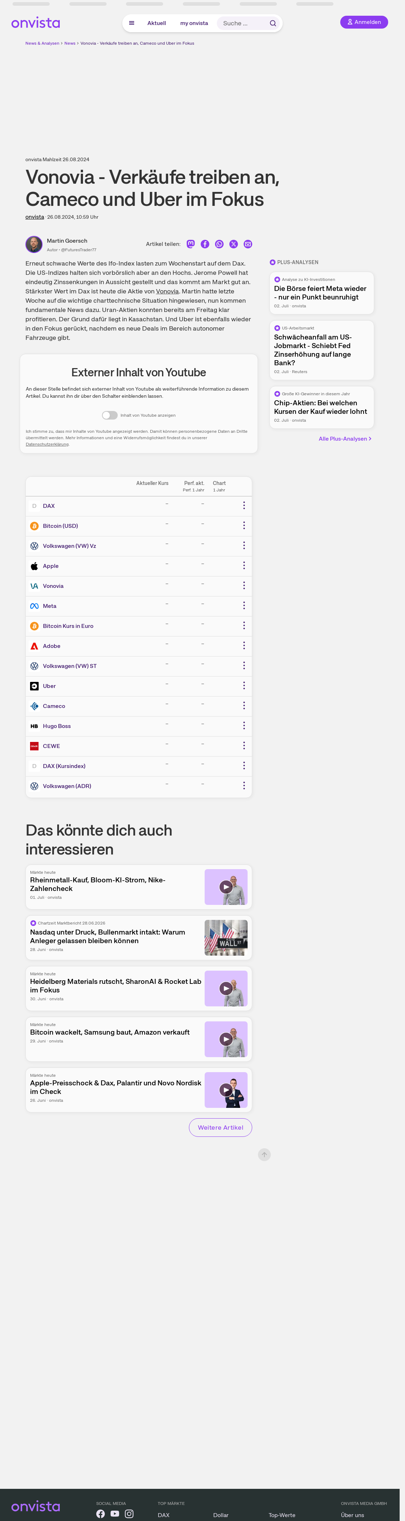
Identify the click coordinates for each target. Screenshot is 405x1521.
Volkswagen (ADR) (67, 786)
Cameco (54, 706)
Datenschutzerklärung (47, 444)
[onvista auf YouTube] (115, 1515)
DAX (49, 506)
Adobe (51, 646)
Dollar (221, 1515)
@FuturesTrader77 (78, 250)
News (69, 43)
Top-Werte (282, 1515)
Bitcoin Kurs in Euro (68, 626)
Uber (49, 686)
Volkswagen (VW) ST (70, 666)
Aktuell (156, 23)
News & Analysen (42, 43)
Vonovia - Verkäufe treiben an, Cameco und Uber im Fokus (137, 43)
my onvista (194, 23)
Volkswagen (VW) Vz (69, 546)
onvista (34, 217)
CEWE (51, 746)
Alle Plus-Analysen (346, 438)
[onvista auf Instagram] (129, 1515)
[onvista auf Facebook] (100, 1515)
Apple (51, 566)
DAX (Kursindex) (64, 766)
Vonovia (167, 291)
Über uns (352, 1515)
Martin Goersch (67, 240)
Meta (50, 606)
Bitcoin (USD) (60, 526)
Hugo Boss (57, 726)
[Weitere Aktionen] (244, 505)
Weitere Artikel (220, 1127)
